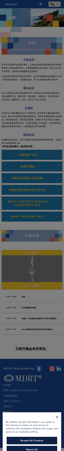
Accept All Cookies (32, 444)
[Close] (57, 421)
